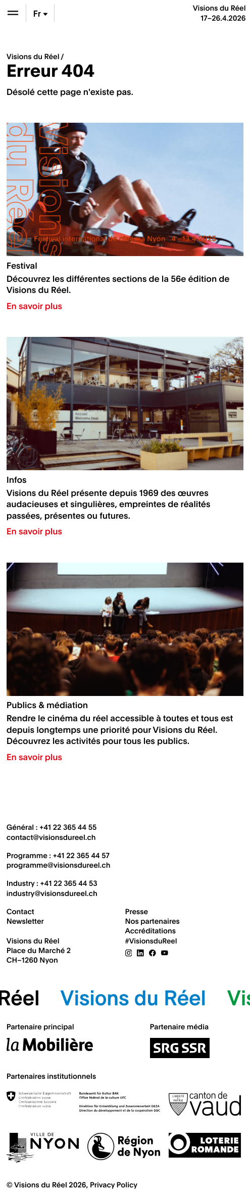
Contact (20, 911)
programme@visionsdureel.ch (59, 865)
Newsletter (25, 921)
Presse (136, 911)
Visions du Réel (33, 56)
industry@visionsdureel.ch (52, 893)
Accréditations (150, 930)
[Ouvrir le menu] (13, 13)
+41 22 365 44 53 (68, 883)
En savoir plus (34, 306)
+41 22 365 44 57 (81, 855)
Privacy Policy (113, 1184)
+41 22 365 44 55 (67, 827)
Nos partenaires (152, 921)
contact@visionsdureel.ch (51, 837)
